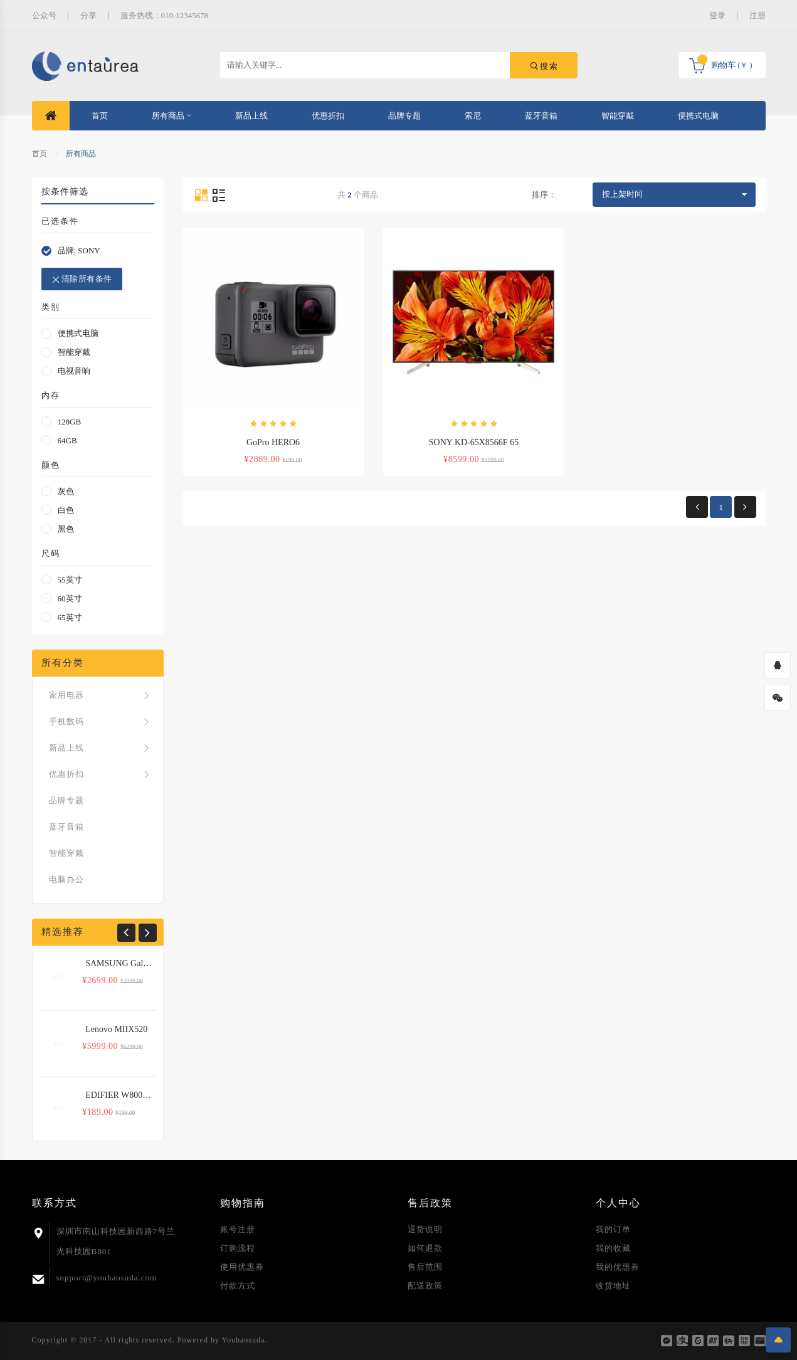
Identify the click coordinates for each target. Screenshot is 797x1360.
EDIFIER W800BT (119, 1095)
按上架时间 (622, 194)
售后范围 (425, 1267)
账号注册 (237, 1229)
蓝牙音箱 (541, 115)
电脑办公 (66, 879)
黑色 (66, 529)
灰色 (66, 491)
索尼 (473, 115)
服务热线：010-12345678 (164, 15)
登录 (717, 15)
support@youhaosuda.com (106, 1277)
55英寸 (70, 579)
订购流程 (237, 1248)
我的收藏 (613, 1248)
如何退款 (425, 1248)
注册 (757, 15)
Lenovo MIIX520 (116, 1029)
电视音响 (74, 371)
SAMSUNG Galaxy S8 (126, 963)
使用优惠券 (242, 1267)
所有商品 (171, 115)
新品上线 (251, 115)
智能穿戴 (617, 115)
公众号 (44, 15)
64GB (67, 440)
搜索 (544, 66)
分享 (88, 15)
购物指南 (242, 1203)
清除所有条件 (81, 279)
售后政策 (430, 1203)
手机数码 (101, 721)
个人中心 (618, 1203)
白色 (66, 510)
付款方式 (237, 1285)
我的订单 (613, 1229)
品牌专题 (404, 115)
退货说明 (425, 1229)
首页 (100, 115)
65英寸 (70, 617)
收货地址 (613, 1285)
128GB (70, 421)
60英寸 (70, 598)
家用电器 (101, 695)
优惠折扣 (328, 115)
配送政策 (425, 1285)
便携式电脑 (698, 115)
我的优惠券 (618, 1267)
